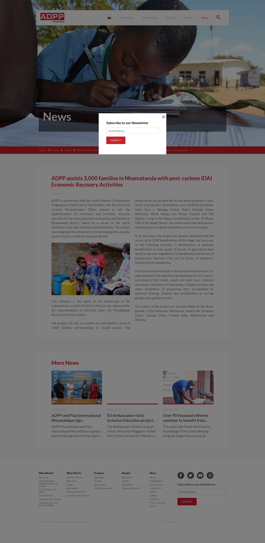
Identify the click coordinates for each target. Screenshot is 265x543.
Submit (116, 140)
